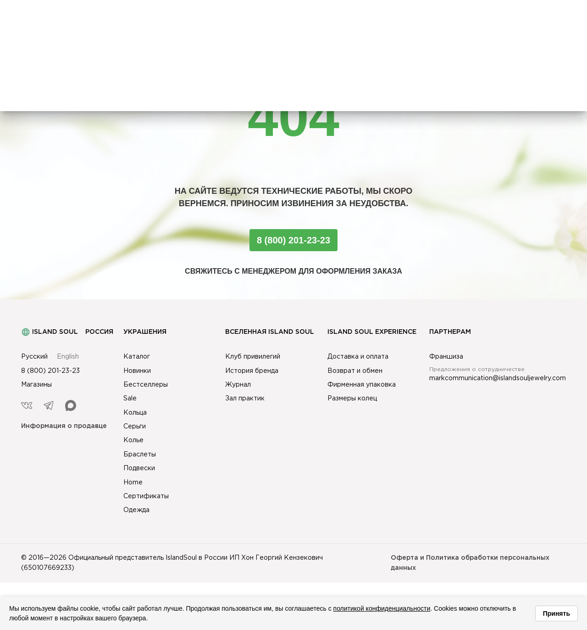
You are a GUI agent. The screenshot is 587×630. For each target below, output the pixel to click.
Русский (34, 357)
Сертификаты (146, 496)
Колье (133, 440)
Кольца (135, 413)
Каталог (136, 357)
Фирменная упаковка (361, 385)
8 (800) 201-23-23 (293, 240)
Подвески (139, 468)
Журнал (238, 385)
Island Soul (49, 332)
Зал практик (245, 398)
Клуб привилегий (252, 357)
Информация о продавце (64, 426)
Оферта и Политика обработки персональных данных (470, 563)
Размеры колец (352, 398)
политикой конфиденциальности (382, 608)
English (68, 357)
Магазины (36, 385)
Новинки (137, 371)
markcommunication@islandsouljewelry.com (497, 378)
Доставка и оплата (357, 357)
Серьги (134, 426)
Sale (130, 398)
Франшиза (446, 357)
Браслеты (139, 454)
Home (133, 482)
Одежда (136, 510)
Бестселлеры (145, 385)
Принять (556, 613)
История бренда (251, 371)
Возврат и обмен (354, 371)
